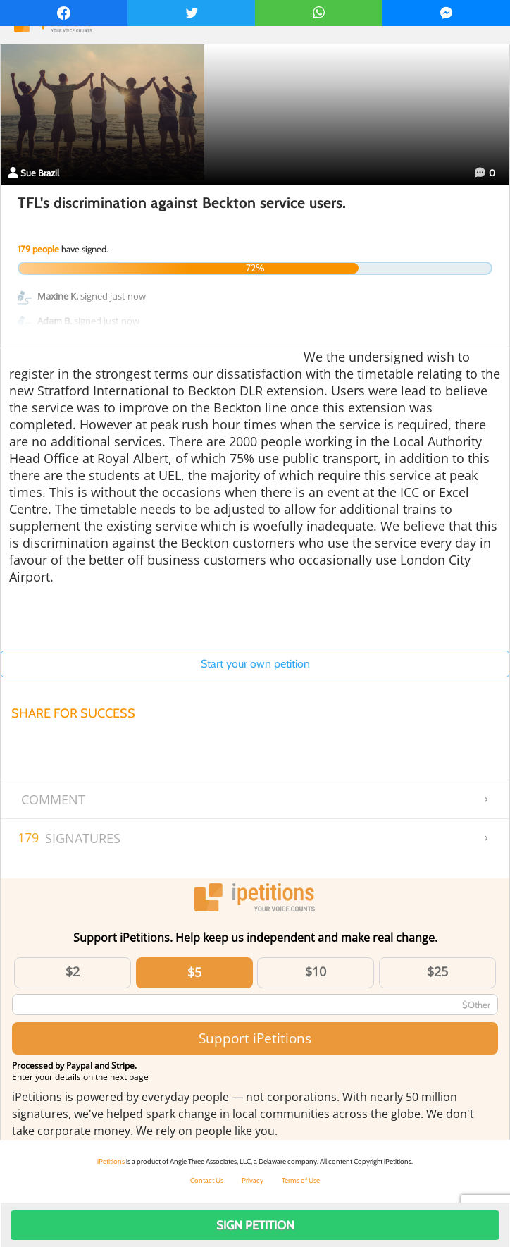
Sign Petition (255, 1225)
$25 (437, 971)
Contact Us (206, 1180)
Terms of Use (301, 1180)
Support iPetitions (255, 1038)
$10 (315, 971)
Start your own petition (255, 663)
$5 (194, 972)
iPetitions (111, 1161)
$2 (73, 971)
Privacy (252, 1180)
